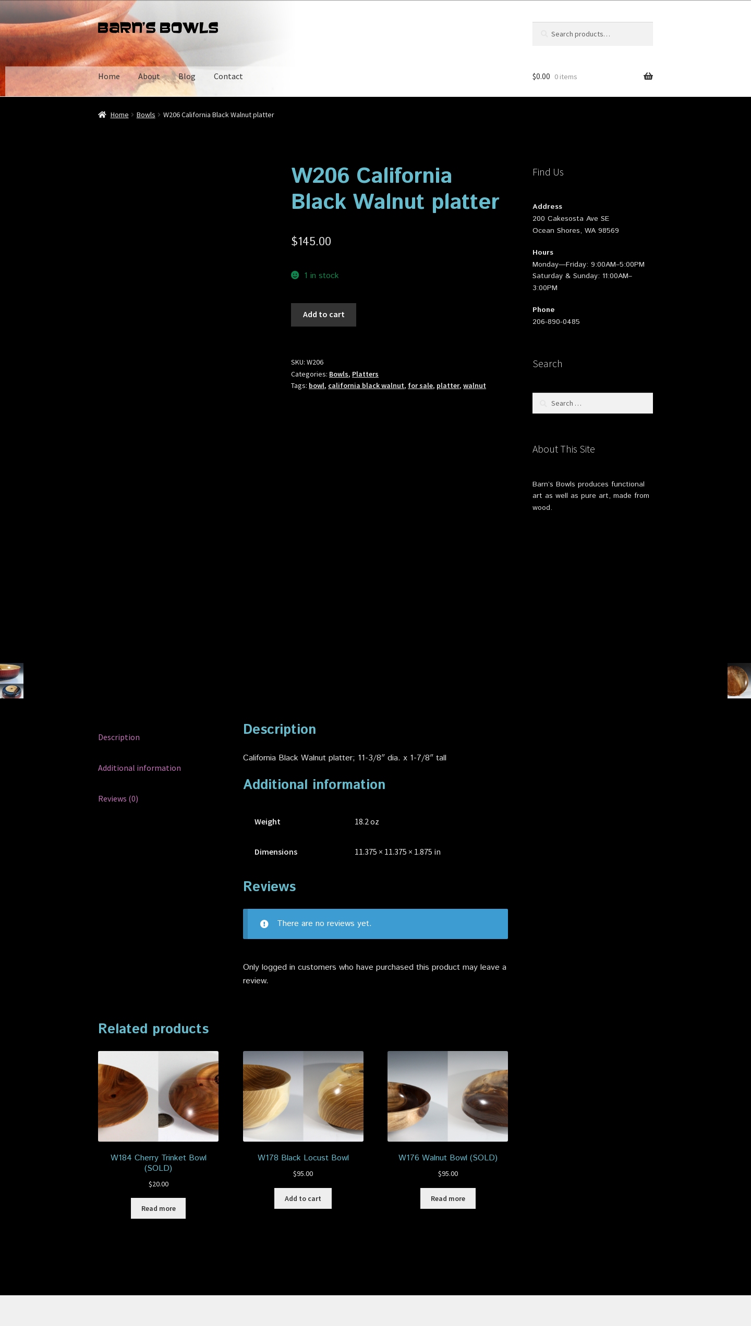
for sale (420, 385)
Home (109, 76)
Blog (187, 76)
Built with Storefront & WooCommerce (224, 1265)
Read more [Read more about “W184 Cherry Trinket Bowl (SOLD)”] (158, 1124)
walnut (474, 385)
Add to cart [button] (303, 1114)
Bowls (146, 114)
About (149, 76)
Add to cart (324, 314)
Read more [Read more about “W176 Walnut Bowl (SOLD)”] (448, 1114)
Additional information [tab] (139, 683)
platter (448, 385)
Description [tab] (119, 652)
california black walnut (366, 385)
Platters (365, 374)
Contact (228, 76)
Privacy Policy (122, 1265)
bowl (316, 385)
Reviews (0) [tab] (118, 714)
